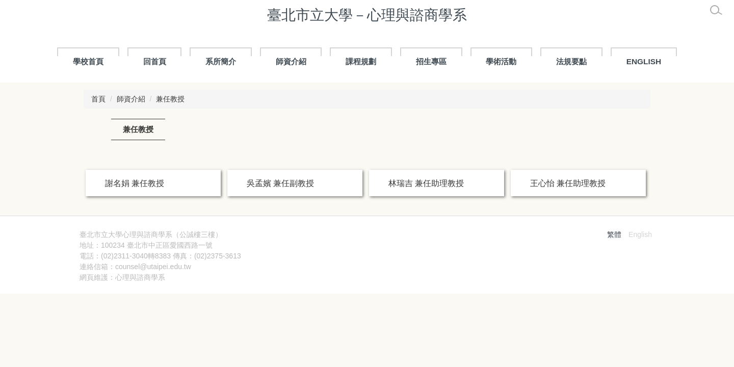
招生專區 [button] (431, 61)
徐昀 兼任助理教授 (280, 216)
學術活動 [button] (501, 61)
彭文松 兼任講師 (560, 216)
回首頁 (154, 61)
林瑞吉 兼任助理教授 (426, 183)
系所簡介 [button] (220, 61)
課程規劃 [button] (361, 61)
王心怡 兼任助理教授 (568, 183)
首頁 (98, 99)
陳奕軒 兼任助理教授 (426, 216)
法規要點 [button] (571, 61)
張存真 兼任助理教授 (143, 216)
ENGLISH (643, 61)
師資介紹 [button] (291, 61)
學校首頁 (88, 61)
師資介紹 (131, 99)
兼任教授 (170, 99)
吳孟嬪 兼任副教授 (280, 183)
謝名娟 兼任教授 (135, 183)
